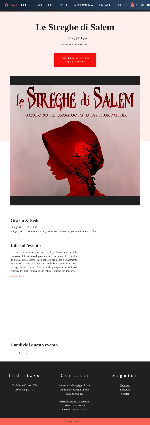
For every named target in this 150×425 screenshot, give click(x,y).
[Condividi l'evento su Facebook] (12, 353)
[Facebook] (137, 5)
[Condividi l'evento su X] (19, 353)
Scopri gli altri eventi (75, 61)
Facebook (125, 385)
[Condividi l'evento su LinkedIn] (27, 353)
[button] (132, 4)
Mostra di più (17, 276)
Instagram (125, 389)
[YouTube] (148, 5)
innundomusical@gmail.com (74, 389)
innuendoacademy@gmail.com (74, 385)
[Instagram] (142, 5)
